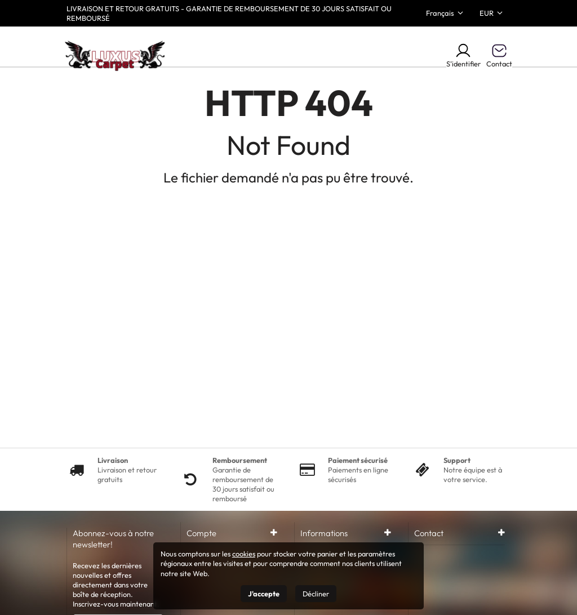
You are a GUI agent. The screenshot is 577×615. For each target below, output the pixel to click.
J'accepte (263, 593)
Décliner (316, 593)
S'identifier (463, 55)
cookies (243, 553)
